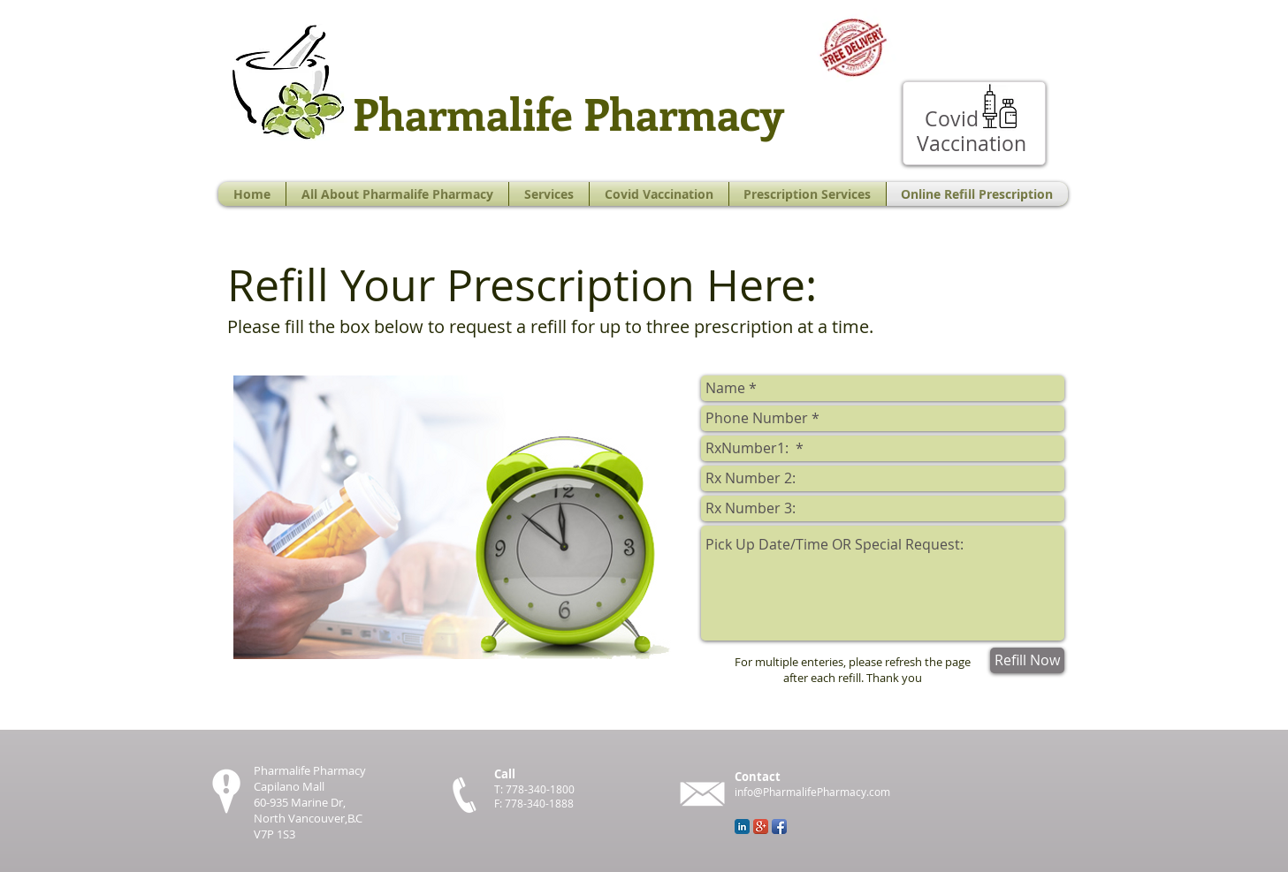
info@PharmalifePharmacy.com (812, 792)
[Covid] (952, 119)
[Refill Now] (1027, 660)
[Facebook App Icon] (779, 826)
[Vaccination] (971, 143)
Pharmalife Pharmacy (568, 112)
